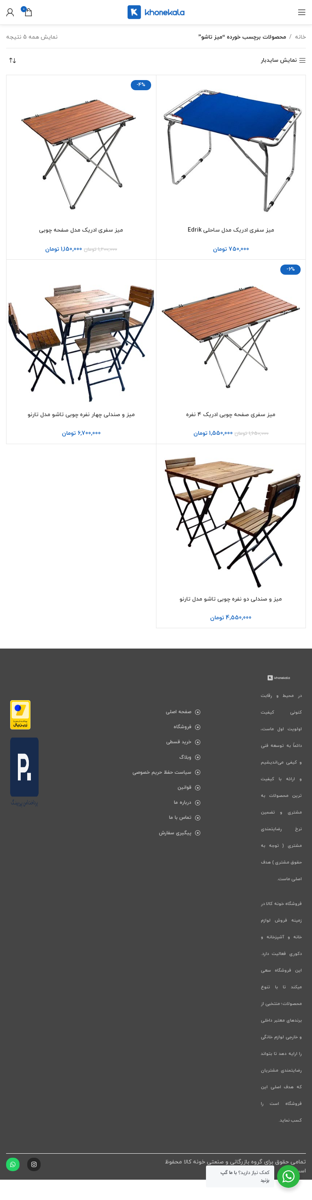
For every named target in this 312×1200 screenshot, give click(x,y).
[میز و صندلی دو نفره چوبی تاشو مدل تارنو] (231, 519)
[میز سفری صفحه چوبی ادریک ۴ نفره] (231, 334)
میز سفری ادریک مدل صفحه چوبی (81, 230)
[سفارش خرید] (12, 60)
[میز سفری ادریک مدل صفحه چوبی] (81, 150)
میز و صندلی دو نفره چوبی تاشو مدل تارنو (231, 599)
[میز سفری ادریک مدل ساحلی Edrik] (231, 150)
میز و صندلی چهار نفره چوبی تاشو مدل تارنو (81, 415)
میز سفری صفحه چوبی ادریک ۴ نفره (230, 415)
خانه (300, 37)
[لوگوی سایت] (156, 11)
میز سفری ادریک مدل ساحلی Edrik (231, 230)
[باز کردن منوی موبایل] (302, 12)
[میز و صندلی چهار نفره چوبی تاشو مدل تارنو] (81, 334)
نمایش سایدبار (279, 60)
